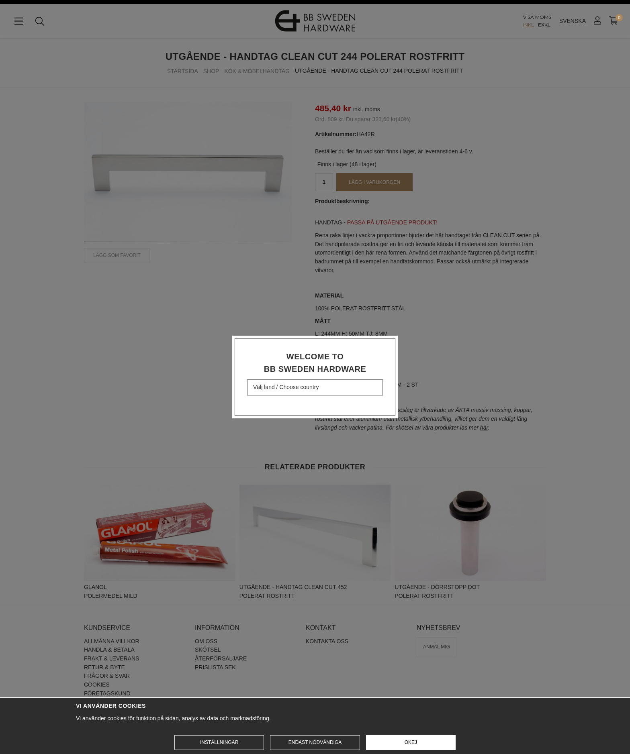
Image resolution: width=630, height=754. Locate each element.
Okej (411, 742)
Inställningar (219, 742)
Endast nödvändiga (315, 742)
